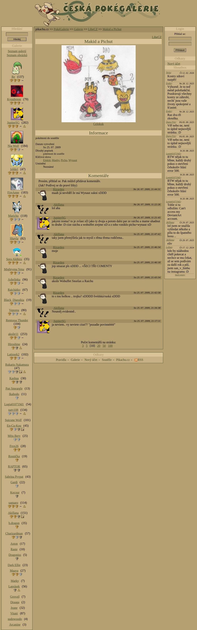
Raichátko (14, 289)
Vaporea (14, 310)
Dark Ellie (14, 565)
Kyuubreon (14, 99)
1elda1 (14, 169)
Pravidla (61, 359)
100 (110, 345)
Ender (169, 83)
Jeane (14, 607)
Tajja (168, 72)
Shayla (14, 238)
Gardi (14, 482)
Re (13, 76)
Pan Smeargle (14, 388)
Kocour (14, 492)
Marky (15, 580)
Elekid (46, 160)
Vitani (14, 613)
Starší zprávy (180, 275)
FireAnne (13, 192)
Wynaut (72, 160)
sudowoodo (15, 619)
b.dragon (14, 523)
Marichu (13, 215)
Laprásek (14, 586)
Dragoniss (15, 554)
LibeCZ (93, 29)
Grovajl (15, 596)
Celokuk (98, 124)
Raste (14, 549)
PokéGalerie (61, 29)
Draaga (14, 602)
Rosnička (14, 456)
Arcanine (15, 624)
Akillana (58, 204)
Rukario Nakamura (17, 364)
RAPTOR (14, 466)
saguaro (13, 502)
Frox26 (14, 446)
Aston (14, 543)
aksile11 (13, 334)
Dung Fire (171, 122)
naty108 (13, 409)
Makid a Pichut (112, 29)
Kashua (14, 378)
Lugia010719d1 (173, 153)
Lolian (169, 247)
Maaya (14, 570)
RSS (140, 359)
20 (98, 345)
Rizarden (58, 189)
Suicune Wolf (13, 420)
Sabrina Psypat (14, 476)
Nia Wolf (13, 145)
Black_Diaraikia (14, 300)
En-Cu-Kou (14, 425)
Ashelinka (14, 279)
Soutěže (107, 359)
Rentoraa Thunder (17, 320)
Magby (55, 160)
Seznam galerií (17, 51)
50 (104, 345)
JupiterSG (59, 217)
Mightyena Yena (14, 269)
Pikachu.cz (123, 359)
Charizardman (14, 533)
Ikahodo (14, 394)
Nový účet (173, 63)
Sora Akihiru (14, 259)
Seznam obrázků (17, 55)
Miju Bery (14, 435)
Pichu (64, 160)
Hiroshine (14, 344)
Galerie (78, 29)
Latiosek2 (13, 354)
